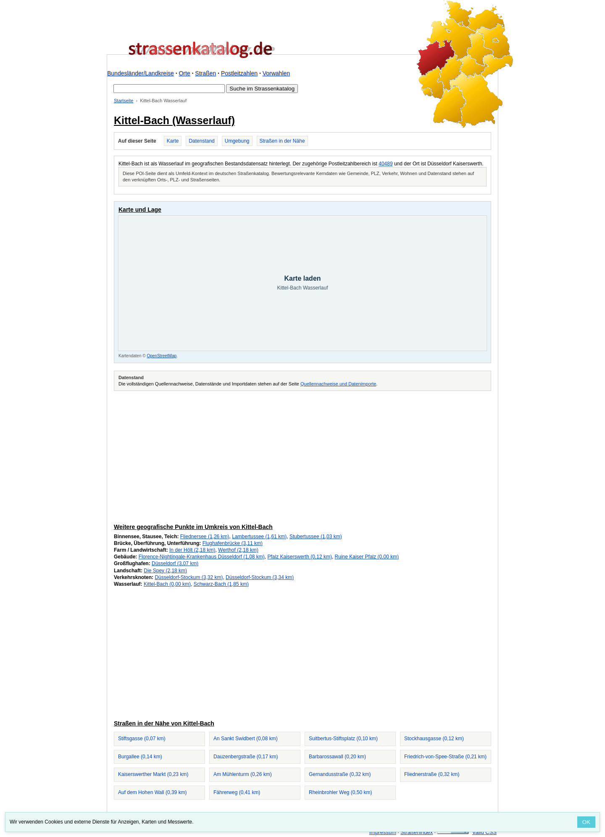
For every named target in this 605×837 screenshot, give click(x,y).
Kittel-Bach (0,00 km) (167, 584)
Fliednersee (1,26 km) (204, 536)
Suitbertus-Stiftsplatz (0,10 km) (343, 738)
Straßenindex (416, 832)
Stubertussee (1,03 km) (315, 536)
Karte (173, 141)
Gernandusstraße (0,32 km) (340, 774)
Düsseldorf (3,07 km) (175, 563)
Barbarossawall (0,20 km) (337, 757)
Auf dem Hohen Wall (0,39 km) (152, 792)
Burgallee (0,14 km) (140, 757)
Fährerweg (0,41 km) (236, 792)
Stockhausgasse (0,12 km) (434, 738)
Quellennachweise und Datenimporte (338, 383)
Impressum (382, 832)
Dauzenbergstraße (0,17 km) (245, 757)
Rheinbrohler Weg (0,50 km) (340, 792)
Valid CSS (484, 832)
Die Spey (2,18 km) (165, 571)
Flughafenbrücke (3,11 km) (233, 543)
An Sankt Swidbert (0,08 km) (245, 738)
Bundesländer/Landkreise (140, 73)
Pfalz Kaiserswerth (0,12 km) (300, 557)
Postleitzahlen (239, 73)
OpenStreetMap (161, 355)
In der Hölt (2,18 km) (192, 550)
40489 (385, 164)
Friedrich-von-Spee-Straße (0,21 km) (445, 757)
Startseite (123, 100)
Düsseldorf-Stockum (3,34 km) (260, 577)
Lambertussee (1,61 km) (259, 536)
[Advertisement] (302, 456)
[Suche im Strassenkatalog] (169, 88)
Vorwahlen (276, 73)
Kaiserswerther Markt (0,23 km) (153, 774)
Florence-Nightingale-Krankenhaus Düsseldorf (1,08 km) (202, 557)
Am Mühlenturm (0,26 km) (242, 774)
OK (586, 822)
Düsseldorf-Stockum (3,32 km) (189, 577)
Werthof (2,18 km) (238, 550)
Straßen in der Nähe (282, 141)
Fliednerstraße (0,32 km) (431, 774)
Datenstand (201, 141)
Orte (184, 73)
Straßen (205, 73)
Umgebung (237, 141)
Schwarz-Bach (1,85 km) (221, 584)
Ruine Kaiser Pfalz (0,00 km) (367, 557)
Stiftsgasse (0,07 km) (142, 738)
